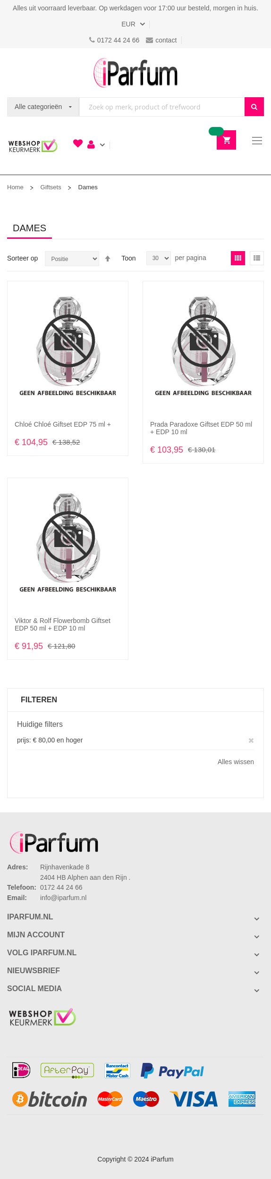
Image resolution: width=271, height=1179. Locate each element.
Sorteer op (22, 258)
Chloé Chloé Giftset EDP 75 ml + (63, 424)
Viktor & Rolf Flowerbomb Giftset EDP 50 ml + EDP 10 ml (62, 624)
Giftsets (51, 187)
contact (161, 40)
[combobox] (162, 107)
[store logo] (135, 72)
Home (15, 187)
